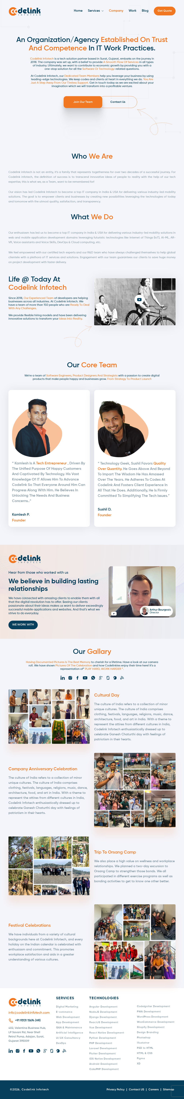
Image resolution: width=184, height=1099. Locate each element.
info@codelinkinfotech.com (27, 1012)
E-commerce (64, 1012)
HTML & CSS (144, 1053)
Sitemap (168, 1089)
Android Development (103, 1064)
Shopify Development (150, 1027)
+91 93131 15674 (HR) (28, 1020)
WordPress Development (152, 1017)
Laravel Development (103, 1048)
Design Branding (147, 1032)
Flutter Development (102, 1053)
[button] (134, 299)
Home (78, 10)
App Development (67, 1022)
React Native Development (106, 1033)
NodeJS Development (103, 1012)
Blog (145, 10)
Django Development (103, 1017)
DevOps (61, 1043)
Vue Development (100, 1027)
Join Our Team (70, 102)
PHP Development (100, 1043)
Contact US (136, 1089)
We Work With (23, 625)
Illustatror (143, 1043)
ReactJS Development (103, 1022)
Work (132, 10)
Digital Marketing (67, 1007)
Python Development (102, 1038)
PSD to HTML (145, 1048)
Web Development (68, 1017)
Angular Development (103, 1007)
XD (139, 1063)
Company (116, 10)
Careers (153, 1089)
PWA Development (149, 1011)
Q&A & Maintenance (69, 1027)
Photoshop (143, 1037)
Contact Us (113, 102)
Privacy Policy (116, 1089)
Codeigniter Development (153, 1006)
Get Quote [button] (165, 11)
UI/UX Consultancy (68, 1038)
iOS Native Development (105, 1059)
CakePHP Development (104, 1069)
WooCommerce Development (155, 1022)
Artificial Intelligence (69, 1033)
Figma (141, 1058)
